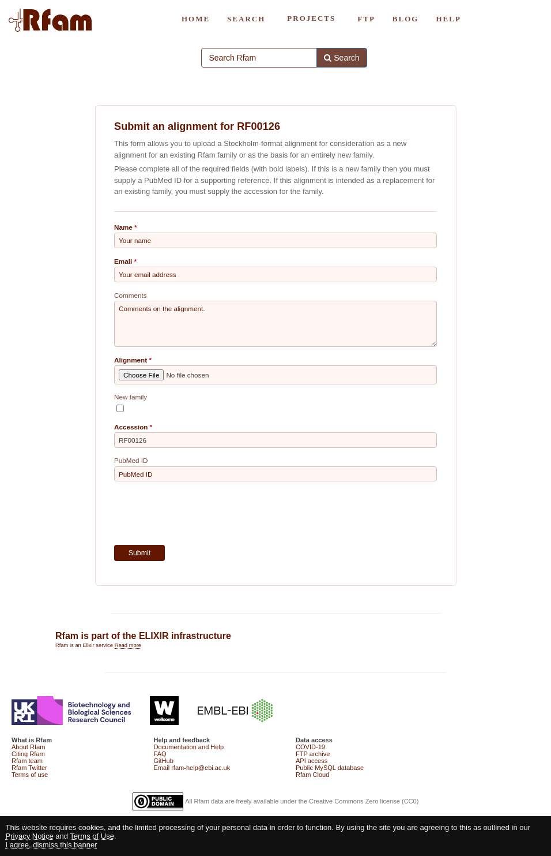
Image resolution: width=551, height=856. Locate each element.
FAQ (160, 753)
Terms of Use (92, 836)
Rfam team (27, 760)
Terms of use (30, 774)
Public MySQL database (330, 767)
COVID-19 (310, 746)
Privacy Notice (30, 836)
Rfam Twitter (29, 767)
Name (123, 227)
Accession (131, 427)
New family (130, 397)
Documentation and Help (189, 746)
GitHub (163, 760)
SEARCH (246, 18)
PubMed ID (131, 460)
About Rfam (28, 746)
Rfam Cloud (312, 774)
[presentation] (201, 513)
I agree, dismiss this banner (51, 844)
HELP (448, 18)
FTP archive (313, 753)
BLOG (406, 18)
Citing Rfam (28, 753)
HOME (196, 18)
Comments (130, 295)
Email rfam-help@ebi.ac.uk (192, 767)
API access (311, 760)
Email (123, 261)
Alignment (130, 360)
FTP (366, 18)
